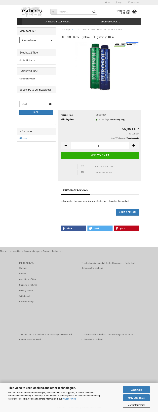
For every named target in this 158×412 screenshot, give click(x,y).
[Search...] (53, 12)
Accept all (136, 389)
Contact (23, 268)
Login (36, 112)
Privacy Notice (69, 399)
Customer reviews (75, 190)
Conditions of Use (27, 279)
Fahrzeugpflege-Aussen (57, 21)
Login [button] (119, 2)
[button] (108, 2)
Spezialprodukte (110, 21)
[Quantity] (100, 145)
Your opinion (127, 212)
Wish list (133, 2)
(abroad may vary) (117, 119)
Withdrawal (24, 296)
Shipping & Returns (28, 285)
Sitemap (23, 138)
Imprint (22, 273)
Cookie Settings (26, 301)
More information (136, 405)
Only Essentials (136, 398)
